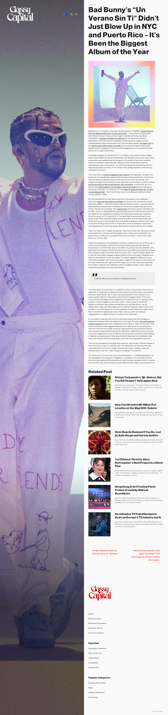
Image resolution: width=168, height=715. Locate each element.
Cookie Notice (93, 658)
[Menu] (76, 14)
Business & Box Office (96, 683)
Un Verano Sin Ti (146, 143)
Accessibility (93, 663)
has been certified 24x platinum (112, 138)
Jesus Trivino (122, 209)
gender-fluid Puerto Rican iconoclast (106, 146)
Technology (93, 697)
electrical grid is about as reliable (110, 202)
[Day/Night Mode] (65, 14)
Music (90, 688)
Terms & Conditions (96, 633)
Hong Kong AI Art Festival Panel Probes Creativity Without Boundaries (135, 490)
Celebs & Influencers (96, 692)
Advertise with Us (95, 628)
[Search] (71, 14)
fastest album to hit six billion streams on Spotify (118, 187)
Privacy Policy (93, 667)
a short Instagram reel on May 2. (116, 175)
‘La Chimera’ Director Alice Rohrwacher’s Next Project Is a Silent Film (139, 463)
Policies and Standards (97, 623)
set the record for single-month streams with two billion (110, 185)
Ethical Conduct (94, 619)
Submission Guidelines (97, 648)
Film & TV (92, 4)
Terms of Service (94, 653)
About (90, 614)
